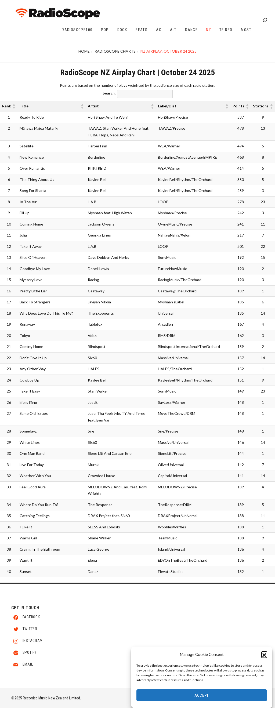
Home (84, 51)
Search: (109, 93)
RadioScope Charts (115, 51)
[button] (264, 655)
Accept (201, 695)
